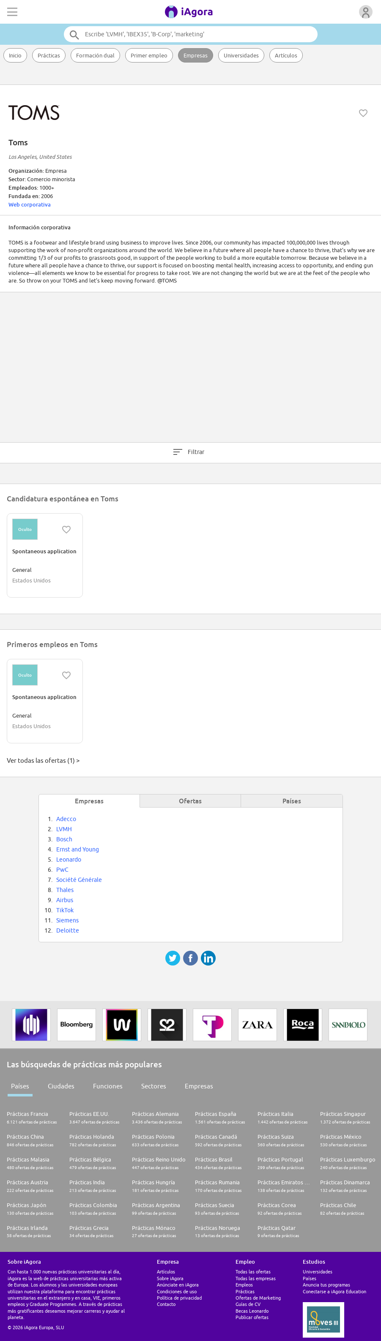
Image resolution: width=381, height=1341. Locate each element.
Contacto (166, 1304)
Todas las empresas (256, 1278)
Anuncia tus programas (326, 1284)
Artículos (286, 55)
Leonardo (68, 859)
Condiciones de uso (177, 1291)
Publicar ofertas (252, 1317)
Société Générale (79, 879)
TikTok (65, 910)
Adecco (66, 819)
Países (20, 1086)
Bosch (64, 839)
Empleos (244, 1284)
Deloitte (67, 930)
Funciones (108, 1086)
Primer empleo (149, 55)
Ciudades (61, 1086)
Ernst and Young (77, 849)
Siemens (67, 920)
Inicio (15, 55)
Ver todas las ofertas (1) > (43, 760)
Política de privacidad (179, 1297)
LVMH (64, 829)
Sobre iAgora (170, 1278)
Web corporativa (29, 204)
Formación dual (95, 55)
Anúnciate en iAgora (178, 1284)
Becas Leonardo (252, 1311)
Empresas (196, 55)
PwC (62, 869)
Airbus (64, 900)
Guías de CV (248, 1304)
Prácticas (49, 55)
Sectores (153, 1086)
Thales (65, 890)
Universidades (241, 55)
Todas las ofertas (253, 1271)
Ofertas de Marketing (258, 1297)
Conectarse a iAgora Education (334, 1291)
